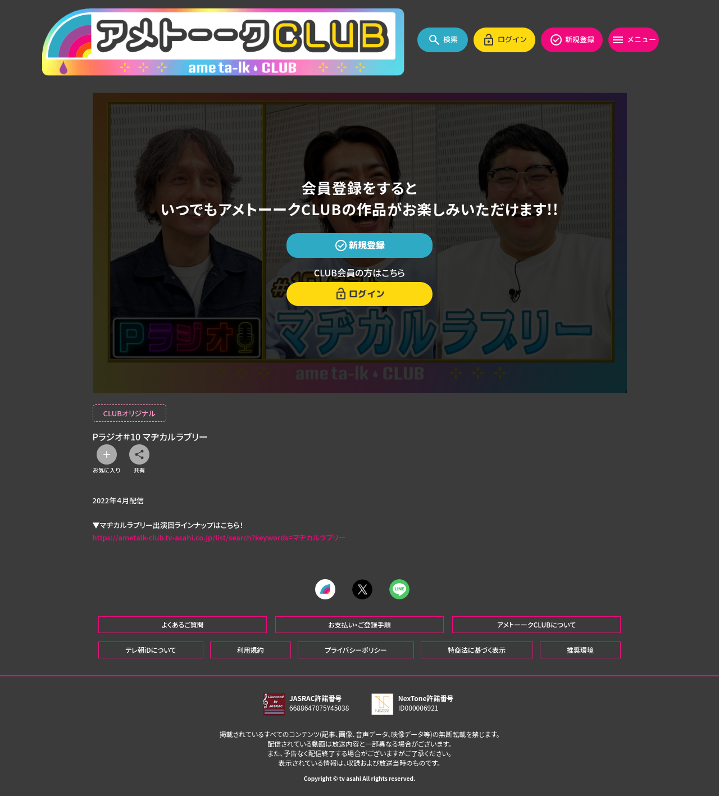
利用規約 (250, 649)
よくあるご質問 (182, 624)
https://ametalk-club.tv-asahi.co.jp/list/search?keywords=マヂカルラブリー (219, 537)
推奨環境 (580, 649)
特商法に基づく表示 (477, 649)
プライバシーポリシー (355, 649)
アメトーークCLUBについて (536, 624)
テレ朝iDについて (150, 649)
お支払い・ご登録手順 (359, 624)
